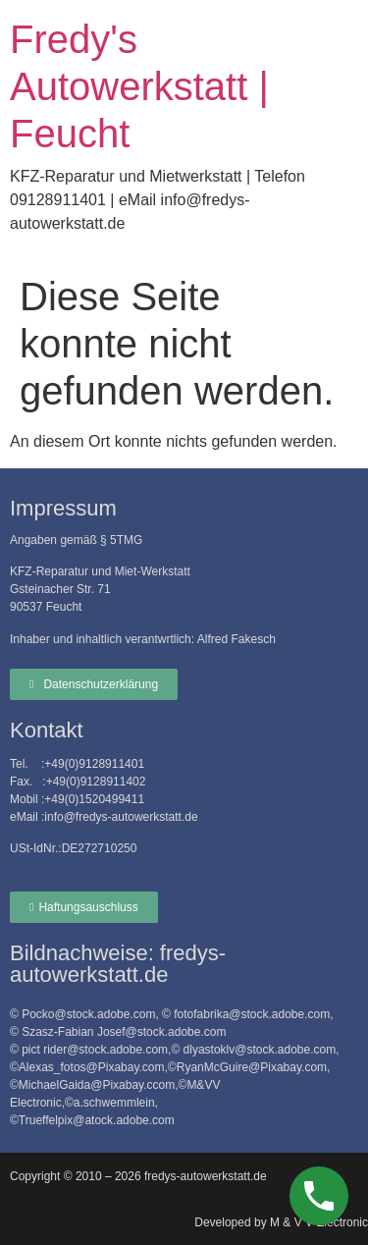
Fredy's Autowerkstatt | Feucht (139, 86)
